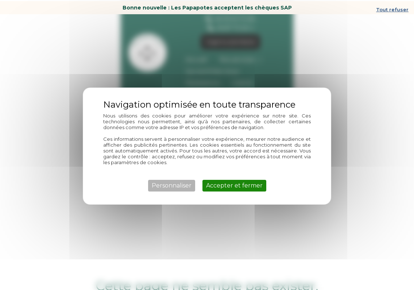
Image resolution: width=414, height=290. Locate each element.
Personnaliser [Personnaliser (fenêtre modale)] (171, 184)
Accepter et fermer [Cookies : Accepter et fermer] (234, 184)
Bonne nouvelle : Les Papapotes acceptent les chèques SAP (207, 6)
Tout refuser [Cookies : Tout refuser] (392, 8)
